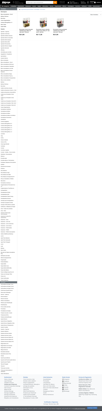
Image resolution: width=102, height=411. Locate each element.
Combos (45, 389)
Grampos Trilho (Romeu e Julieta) (8, 204)
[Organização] (58, 6)
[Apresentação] (96, 6)
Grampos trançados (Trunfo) (7, 202)
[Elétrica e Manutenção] (64, 6)
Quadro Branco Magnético (6, 321)
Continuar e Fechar (92, 408)
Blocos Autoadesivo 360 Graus (7, 64)
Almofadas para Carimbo (6, 52)
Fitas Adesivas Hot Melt (6, 174)
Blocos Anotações (4, 60)
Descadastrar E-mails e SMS (30, 398)
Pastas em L (3, 276)
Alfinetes (2, 50)
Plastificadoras (4, 304)
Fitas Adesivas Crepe (5, 172)
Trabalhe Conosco (9, 382)
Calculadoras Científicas (6, 109)
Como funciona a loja (28, 379)
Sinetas (2, 355)
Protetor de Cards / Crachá (6, 313)
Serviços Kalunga (8, 391)
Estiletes (2, 164)
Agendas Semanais (5, 48)
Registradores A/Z (4, 343)
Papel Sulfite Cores (5, 266)
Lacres (2, 236)
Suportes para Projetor (5, 362)
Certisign (45, 404)
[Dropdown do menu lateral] (8, 9)
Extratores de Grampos (6, 166)
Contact (2, 148)
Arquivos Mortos (4, 58)
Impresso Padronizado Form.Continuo (5, 213)
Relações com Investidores (11, 398)
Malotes (2, 248)
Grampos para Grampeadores (7, 200)
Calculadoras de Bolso (5, 111)
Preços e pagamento (28, 382)
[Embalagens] (71, 6)
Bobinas (2, 82)
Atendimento (62, 2)
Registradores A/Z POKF (6, 347)
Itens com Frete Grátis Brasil (50, 387)
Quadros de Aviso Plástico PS (7, 339)
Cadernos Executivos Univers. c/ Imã (8, 90)
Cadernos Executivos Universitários (8, 92)
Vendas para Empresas (10, 384)
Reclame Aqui (52, 404)
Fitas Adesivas (4, 170)
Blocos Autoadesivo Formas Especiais (6, 71)
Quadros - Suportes (5, 329)
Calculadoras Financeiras (6, 117)
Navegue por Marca (48, 391)
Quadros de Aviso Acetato (6, 333)
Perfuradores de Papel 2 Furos (7, 286)
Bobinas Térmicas (4, 16)
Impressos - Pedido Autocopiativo (8, 231)
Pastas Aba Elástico (5, 270)
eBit (58, 404)
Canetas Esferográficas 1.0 (6, 22)
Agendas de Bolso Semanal (6, 35)
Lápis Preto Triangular (5, 242)
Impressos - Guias (4, 219)
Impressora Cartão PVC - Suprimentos (6, 217)
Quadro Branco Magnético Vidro (7, 323)
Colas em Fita (3, 142)
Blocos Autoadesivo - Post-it (7, 14)
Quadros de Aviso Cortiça (6, 335)
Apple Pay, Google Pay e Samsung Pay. (88, 394)
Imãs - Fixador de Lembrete (6, 208)
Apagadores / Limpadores (6, 54)
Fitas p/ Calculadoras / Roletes (7, 178)
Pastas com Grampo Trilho (6, 274)
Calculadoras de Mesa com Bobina (8, 115)
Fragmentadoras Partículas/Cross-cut (8, 185)
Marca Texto (3, 24)
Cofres (2, 137)
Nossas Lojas (62, 1)
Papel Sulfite (3, 26)
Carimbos (3, 133)
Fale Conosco (7, 387)
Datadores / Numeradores (6, 154)
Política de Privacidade (29, 394)
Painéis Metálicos (4, 261)
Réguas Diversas (4, 349)
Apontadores (3, 56)
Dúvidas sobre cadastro (29, 381)
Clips (2, 135)
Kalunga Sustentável (9, 394)
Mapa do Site (7, 389)
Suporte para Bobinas (5, 357)
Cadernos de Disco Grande (6, 88)
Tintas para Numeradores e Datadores (6, 370)
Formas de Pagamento (85, 377)
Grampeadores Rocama (6, 198)
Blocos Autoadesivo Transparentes (8, 78)
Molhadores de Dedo (5, 255)
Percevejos (3, 282)
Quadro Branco (4, 319)
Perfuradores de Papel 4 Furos (7, 288)
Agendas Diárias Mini (5, 41)
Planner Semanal (4, 298)
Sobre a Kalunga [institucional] (8, 379)
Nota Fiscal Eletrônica (29, 391)
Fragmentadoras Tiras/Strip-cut (7, 188)
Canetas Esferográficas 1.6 (6, 131)
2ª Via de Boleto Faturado (30, 396)
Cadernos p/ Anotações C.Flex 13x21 (8, 103)
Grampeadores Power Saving (7, 196)
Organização (3, 259)
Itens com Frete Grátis (49, 386)
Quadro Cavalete (4, 327)
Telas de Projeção (4, 364)
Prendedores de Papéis (6, 310)
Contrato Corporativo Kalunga (12, 386)
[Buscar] (55, 2)
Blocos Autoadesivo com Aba (7, 68)
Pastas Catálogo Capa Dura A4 (7, 272)
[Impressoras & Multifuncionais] (21, 6)
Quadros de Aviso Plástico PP (7, 337)
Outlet (45, 393)
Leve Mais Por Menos (48, 384)
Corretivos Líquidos (5, 150)
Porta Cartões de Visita (5, 306)
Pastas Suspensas (4, 280)
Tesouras (3, 366)
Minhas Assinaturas (48, 394)
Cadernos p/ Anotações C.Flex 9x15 (8, 105)
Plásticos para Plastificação (6, 302)
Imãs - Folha (3, 210)
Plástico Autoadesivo (5, 300)
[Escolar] (34, 6)
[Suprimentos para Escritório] (78, 6)
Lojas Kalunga (8, 381)
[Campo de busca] (39, 2)
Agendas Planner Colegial (6, 46)
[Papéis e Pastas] (39, 6)
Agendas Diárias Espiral (6, 39)
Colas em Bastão (4, 140)
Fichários (3, 168)
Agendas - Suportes (5, 31)
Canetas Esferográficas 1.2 (6, 129)
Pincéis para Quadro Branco (7, 290)
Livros (2, 244)
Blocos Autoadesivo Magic (6, 73)
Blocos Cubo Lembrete (5, 80)
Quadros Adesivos (4, 331)
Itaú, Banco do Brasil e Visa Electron (87, 389)
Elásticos (2, 156)
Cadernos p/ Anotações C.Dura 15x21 (7, 98)
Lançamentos (46, 382)
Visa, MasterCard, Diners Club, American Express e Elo (85, 380)
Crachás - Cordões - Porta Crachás (8, 152)
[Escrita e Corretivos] (51, 6)
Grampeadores (4, 190)
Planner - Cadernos (5, 294)
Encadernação (4, 158)
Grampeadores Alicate (5, 192)
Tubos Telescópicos (5, 373)
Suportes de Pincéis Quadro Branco (8, 360)
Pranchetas (3, 308)
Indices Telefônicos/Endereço (7, 234)
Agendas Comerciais (5, 33)
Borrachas (3, 18)
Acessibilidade (47, 379)
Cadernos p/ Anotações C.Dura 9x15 (8, 101)
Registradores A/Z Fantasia (6, 345)
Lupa (2, 246)
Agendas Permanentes (5, 43)
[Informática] (45, 6)
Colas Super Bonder (5, 144)
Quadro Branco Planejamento (7, 325)
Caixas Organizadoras (5, 20)
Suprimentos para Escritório (27, 9)
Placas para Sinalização (6, 292)
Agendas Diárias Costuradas (7, 37)
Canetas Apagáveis (5, 121)
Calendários (3, 119)
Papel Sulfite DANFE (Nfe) (6, 268)
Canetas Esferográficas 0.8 (6, 125)
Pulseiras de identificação (6, 317)
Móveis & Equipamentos (6, 257)
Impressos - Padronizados (6, 227)
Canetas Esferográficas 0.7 (6, 123)
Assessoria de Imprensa (10, 396)
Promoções (46, 381)
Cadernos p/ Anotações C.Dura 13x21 (7, 95)
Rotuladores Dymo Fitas (6, 353)
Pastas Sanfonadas (5, 278)
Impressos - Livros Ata (5, 221)
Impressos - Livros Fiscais (6, 225)
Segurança (26, 389)
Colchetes (3, 146)
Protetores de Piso (5, 315)
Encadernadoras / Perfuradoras (7, 160)
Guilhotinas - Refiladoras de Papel (8, 206)
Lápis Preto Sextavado (5, 240)
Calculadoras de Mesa (5, 113)
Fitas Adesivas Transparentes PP (7, 176)
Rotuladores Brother (5, 351)
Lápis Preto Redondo (5, 238)
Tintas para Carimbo (5, 368)
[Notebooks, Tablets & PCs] (28, 6)
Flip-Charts (3, 180)
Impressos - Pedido (5, 229)
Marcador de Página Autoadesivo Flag (8, 253)
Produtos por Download (29, 393)
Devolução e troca (28, 387)
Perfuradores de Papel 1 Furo (7, 284)
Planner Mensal (4, 296)
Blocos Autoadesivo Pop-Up (6, 75)
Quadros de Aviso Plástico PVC (7, 341)
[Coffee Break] (89, 6)
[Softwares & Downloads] (84, 6)
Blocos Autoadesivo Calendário (7, 66)
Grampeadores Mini (5, 194)
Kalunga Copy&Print (9, 393)
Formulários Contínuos (5, 182)
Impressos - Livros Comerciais (7, 223)
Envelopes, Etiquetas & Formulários (8, 162)
